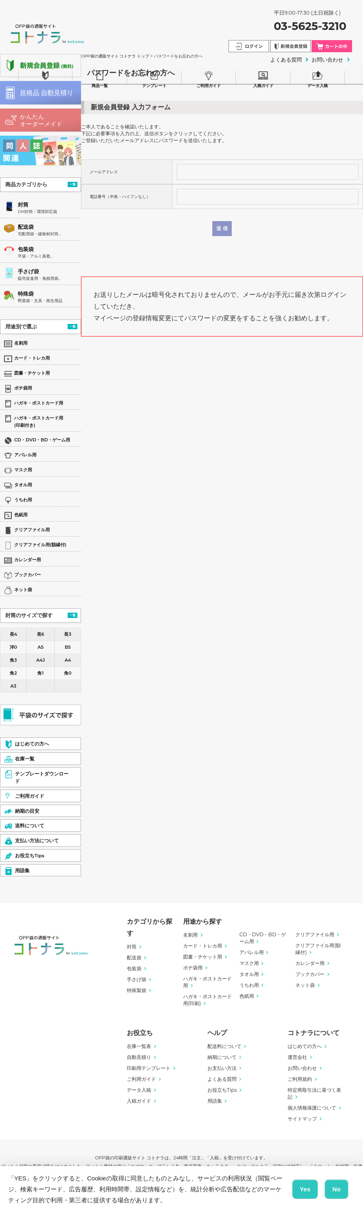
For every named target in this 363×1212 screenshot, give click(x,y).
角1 (40, 673)
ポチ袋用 (193, 968)
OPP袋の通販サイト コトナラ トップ (115, 56)
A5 (41, 647)
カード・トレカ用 (202, 946)
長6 (40, 634)
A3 (14, 686)
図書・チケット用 (202, 957)
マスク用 (249, 963)
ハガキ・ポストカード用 (207, 982)
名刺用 (190, 935)
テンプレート (154, 78)
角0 (67, 673)
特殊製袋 (136, 990)
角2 (13, 673)
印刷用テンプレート (149, 1068)
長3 (67, 634)
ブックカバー (310, 974)
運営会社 (297, 1057)
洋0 (13, 647)
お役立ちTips (222, 1090)
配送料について (224, 1046)
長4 (13, 634)
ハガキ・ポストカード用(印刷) (207, 999)
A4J (40, 660)
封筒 (23, 205)
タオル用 (249, 974)
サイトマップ (302, 1119)
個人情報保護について (312, 1108)
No (336, 1189)
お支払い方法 (222, 1068)
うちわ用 (249, 985)
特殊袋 (26, 294)
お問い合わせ (302, 1068)
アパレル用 (251, 952)
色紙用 (246, 996)
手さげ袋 (28, 271)
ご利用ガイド (208, 78)
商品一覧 (100, 78)
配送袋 (26, 227)
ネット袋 (305, 985)
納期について (222, 1057)
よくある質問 (222, 1079)
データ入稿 (317, 78)
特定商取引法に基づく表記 (314, 1093)
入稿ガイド (263, 78)
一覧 (72, 184)
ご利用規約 (300, 1079)
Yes (305, 1189)
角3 (13, 660)
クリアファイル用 (314, 934)
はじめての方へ (305, 1046)
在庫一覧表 (139, 1046)
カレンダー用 (310, 963)
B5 (68, 647)
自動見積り (139, 1057)
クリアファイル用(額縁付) (318, 948)
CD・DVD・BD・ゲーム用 (262, 937)
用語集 (214, 1101)
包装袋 (26, 249)
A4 (67, 660)
